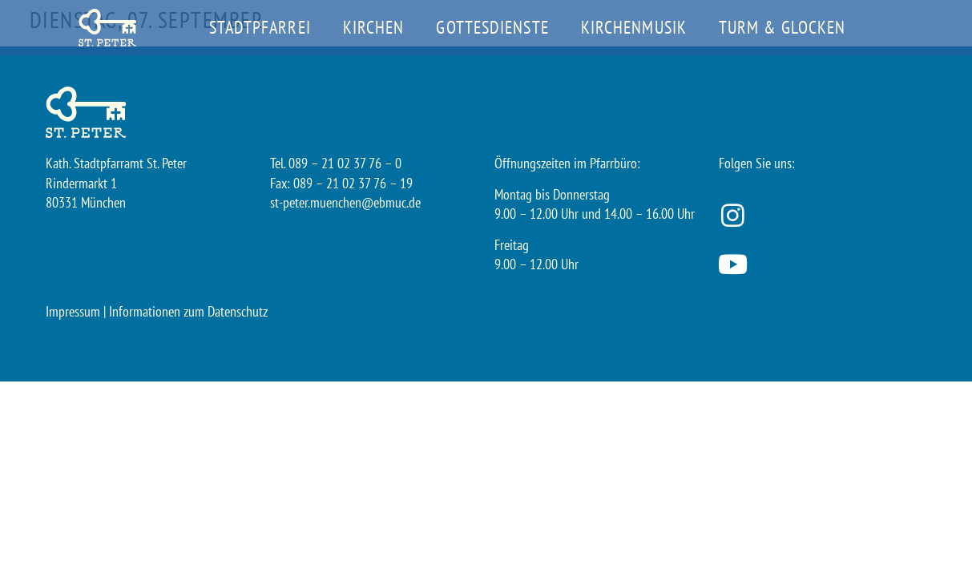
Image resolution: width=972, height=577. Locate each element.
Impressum (73, 311)
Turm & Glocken (782, 27)
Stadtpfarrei (260, 27)
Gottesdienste (492, 27)
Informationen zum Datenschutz (188, 311)
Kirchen (374, 27)
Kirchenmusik (634, 27)
